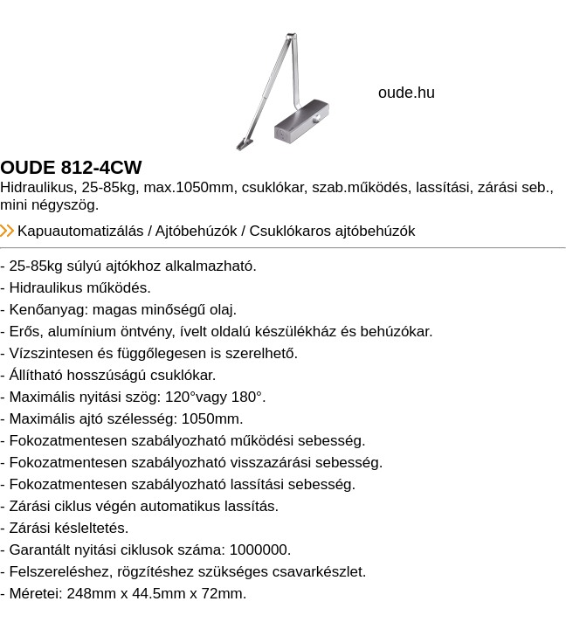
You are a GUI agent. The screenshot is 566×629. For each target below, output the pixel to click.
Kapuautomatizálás (80, 231)
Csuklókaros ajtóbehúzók (333, 231)
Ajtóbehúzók (196, 231)
